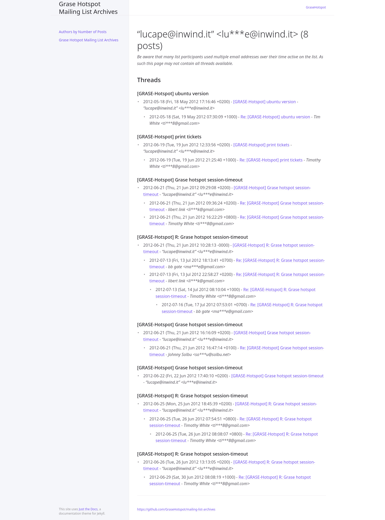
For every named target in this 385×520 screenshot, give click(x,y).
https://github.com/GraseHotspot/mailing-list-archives (176, 509)
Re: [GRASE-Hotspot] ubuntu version (275, 117)
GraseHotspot (316, 7)
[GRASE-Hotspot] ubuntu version (264, 101)
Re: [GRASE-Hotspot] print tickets (271, 160)
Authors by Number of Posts (83, 31)
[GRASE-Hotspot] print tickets (261, 145)
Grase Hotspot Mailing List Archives (88, 7)
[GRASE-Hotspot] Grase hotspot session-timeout (277, 376)
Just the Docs (88, 509)
